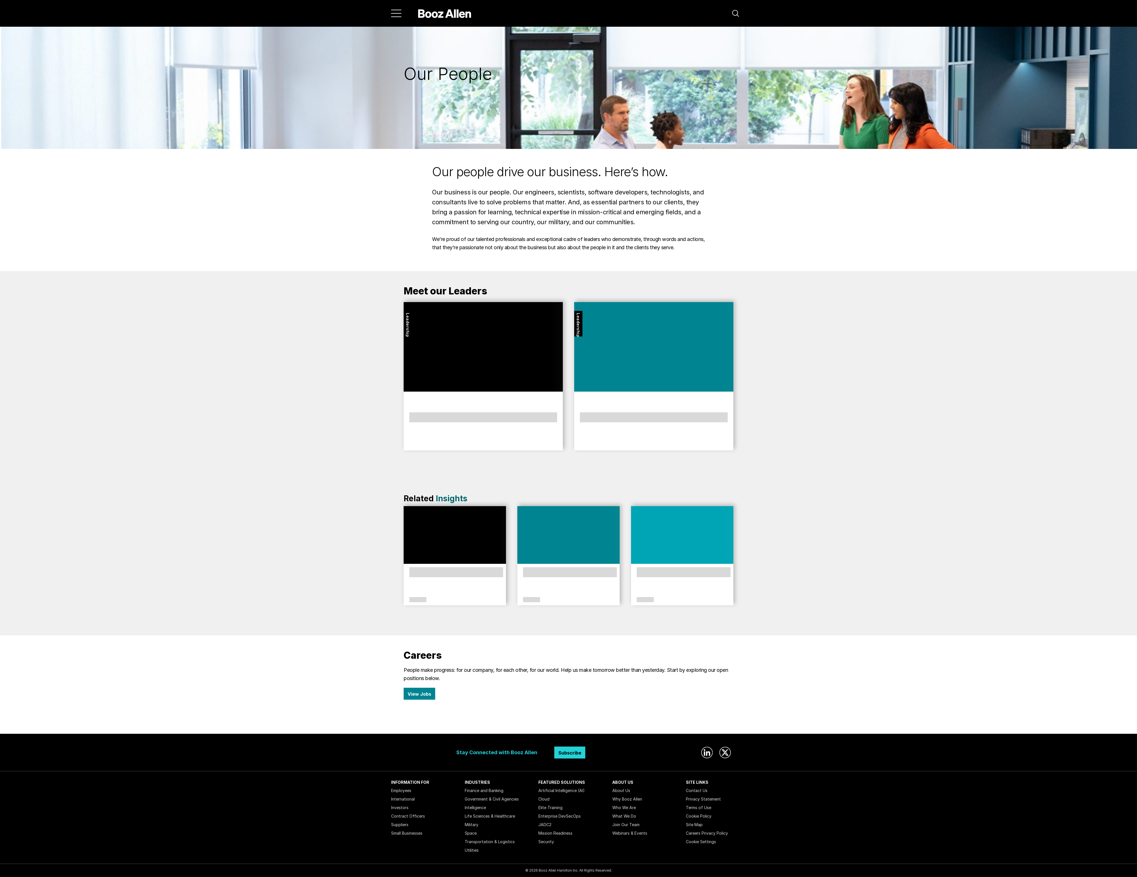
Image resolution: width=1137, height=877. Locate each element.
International (403, 799)
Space (471, 833)
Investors (399, 807)
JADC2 (544, 824)
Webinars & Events (629, 833)
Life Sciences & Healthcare (490, 816)
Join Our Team (626, 824)
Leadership (407, 324)
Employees (401, 790)
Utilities (472, 850)
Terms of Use (698, 807)
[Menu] (396, 13)
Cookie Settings (701, 841)
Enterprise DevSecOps (559, 816)
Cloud (543, 799)
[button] (735, 13)
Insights (451, 498)
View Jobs (419, 694)
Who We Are (624, 807)
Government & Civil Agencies (492, 799)
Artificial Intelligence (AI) (561, 790)
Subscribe (569, 753)
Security (546, 841)
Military (471, 824)
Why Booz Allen (627, 799)
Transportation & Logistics (490, 841)
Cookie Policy (698, 816)
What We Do (624, 816)
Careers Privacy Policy (707, 833)
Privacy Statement (703, 799)
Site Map (694, 824)
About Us (621, 790)
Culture (417, 600)
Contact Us (696, 790)
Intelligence (475, 807)
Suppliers (399, 824)
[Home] (444, 13)
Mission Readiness (555, 833)
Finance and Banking (484, 790)
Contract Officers (408, 816)
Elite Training (550, 807)
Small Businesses (406, 833)
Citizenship (531, 600)
